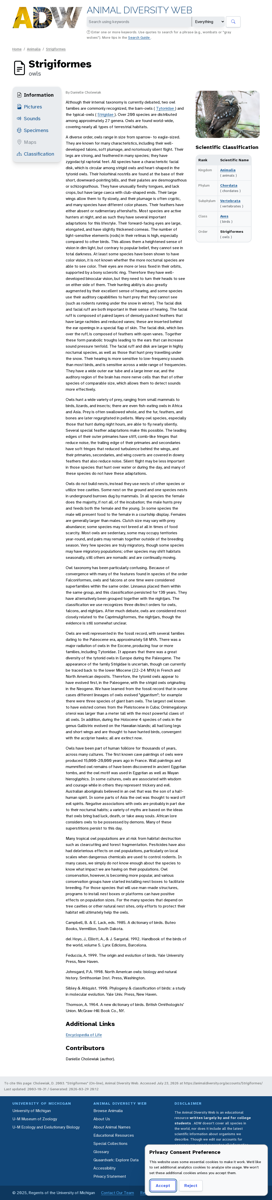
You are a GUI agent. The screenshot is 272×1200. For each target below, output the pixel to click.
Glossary (101, 1151)
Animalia (34, 49)
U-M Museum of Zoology (34, 1119)
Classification (35, 154)
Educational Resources (113, 1135)
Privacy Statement (109, 1176)
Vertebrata (230, 200)
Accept (163, 1185)
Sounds (29, 118)
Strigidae (106, 114)
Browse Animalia (108, 1110)
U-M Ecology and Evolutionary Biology (46, 1127)
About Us (101, 1119)
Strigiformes (56, 49)
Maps (26, 142)
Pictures (29, 106)
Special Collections (110, 1143)
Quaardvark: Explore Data (116, 1160)
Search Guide (139, 37)
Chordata (228, 185)
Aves (224, 216)
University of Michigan (31, 1110)
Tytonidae (165, 108)
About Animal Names (112, 1127)
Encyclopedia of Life (84, 1034)
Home (17, 49)
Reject (190, 1185)
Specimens (32, 130)
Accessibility (104, 1168)
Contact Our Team (117, 1192)
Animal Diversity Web (139, 10)
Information (35, 95)
